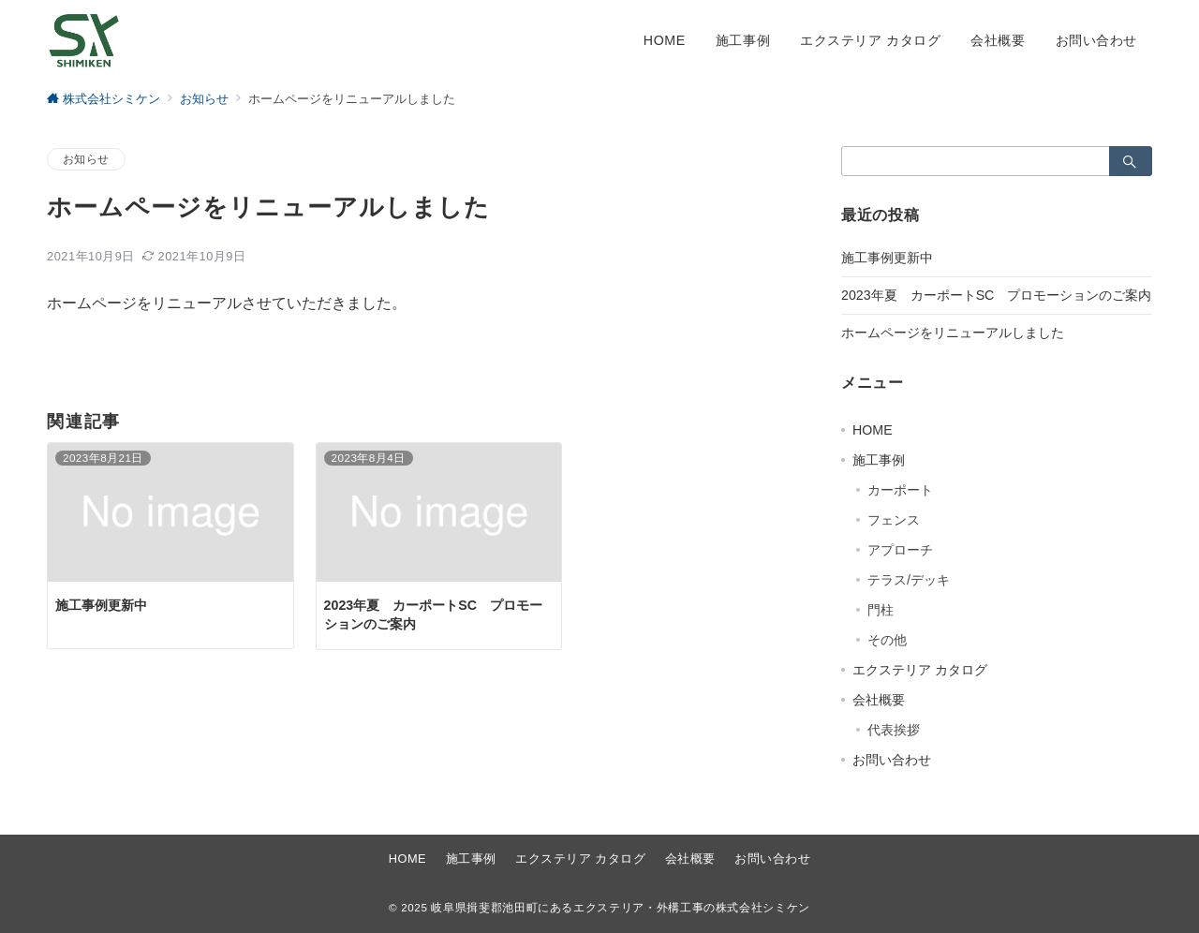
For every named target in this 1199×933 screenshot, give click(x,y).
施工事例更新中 (887, 257)
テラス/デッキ (908, 579)
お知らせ (86, 159)
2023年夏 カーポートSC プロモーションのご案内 (996, 295)
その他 (887, 639)
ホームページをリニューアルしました (952, 332)
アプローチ (900, 549)
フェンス (893, 519)
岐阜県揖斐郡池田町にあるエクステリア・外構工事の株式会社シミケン (620, 907)
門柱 (880, 609)
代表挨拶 (893, 729)
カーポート (900, 489)
